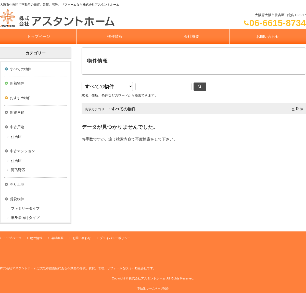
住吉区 (16, 137)
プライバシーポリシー (115, 238)
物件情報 (115, 36)
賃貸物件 (17, 199)
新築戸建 (17, 112)
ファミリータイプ (25, 208)
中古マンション (22, 151)
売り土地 (17, 184)
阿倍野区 (18, 170)
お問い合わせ (267, 36)
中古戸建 (17, 127)
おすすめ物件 (20, 98)
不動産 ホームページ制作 (153, 288)
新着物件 (17, 83)
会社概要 (191, 36)
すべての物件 (20, 69)
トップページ (38, 36)
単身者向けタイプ (25, 218)
